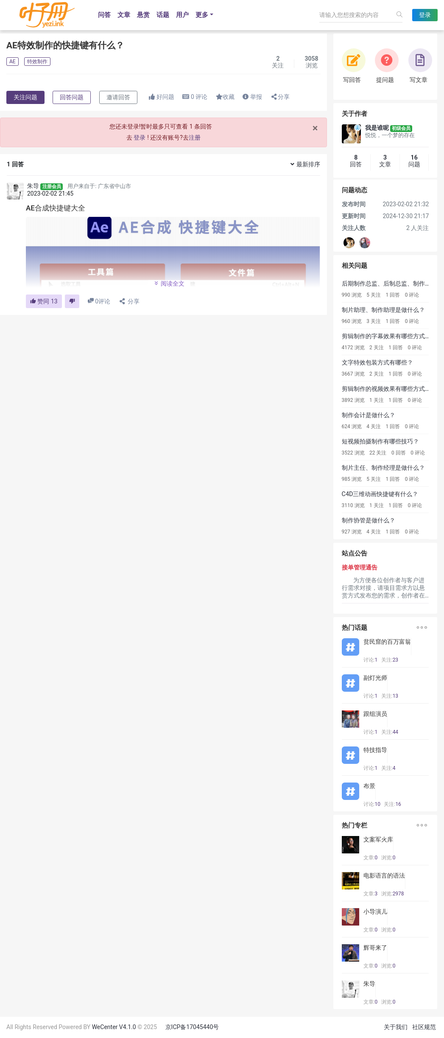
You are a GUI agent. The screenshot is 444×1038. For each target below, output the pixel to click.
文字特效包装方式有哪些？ (377, 362)
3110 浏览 (353, 505)
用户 (182, 15)
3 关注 (373, 321)
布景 (369, 786)
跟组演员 (375, 713)
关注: (389, 660)
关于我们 (396, 1027)
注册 (195, 137)
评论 (194, 96)
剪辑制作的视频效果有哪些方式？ (386, 389)
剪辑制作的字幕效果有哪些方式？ (386, 336)
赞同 (44, 301)
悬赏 (143, 15)
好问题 (161, 96)
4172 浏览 (353, 348)
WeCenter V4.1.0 (114, 1027)
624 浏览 (352, 426)
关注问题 (25, 97)
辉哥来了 (375, 947)
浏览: (388, 858)
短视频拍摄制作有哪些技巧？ (380, 441)
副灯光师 (375, 677)
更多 (201, 15)
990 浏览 (352, 295)
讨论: (370, 660)
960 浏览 (352, 321)
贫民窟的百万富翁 (387, 641)
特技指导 (375, 749)
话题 (162, 15)
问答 (104, 15)
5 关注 (373, 295)
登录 (425, 14)
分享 (280, 96)
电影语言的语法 (384, 875)
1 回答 (393, 295)
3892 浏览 (353, 400)
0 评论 (412, 295)
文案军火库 (378, 839)
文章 (123, 15)
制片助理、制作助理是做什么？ (383, 310)
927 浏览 (352, 532)
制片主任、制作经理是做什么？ (383, 467)
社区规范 (424, 1027)
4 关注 (373, 426)
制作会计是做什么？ (368, 415)
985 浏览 (352, 479)
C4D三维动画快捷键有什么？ (380, 494)
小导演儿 (375, 911)
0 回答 (398, 453)
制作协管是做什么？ (368, 520)
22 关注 (377, 453)
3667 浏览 (353, 374)
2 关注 (376, 348)
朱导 (33, 185)
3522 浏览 (353, 453)
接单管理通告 (359, 567)
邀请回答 (118, 97)
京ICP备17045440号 (192, 1027)
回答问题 (72, 97)
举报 (252, 96)
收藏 (225, 96)
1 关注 (376, 400)
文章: (370, 858)
